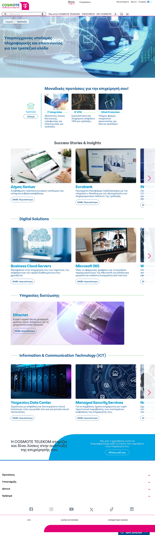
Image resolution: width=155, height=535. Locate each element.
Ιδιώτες (71, 2)
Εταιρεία (142, 2)
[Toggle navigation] (127, 14)
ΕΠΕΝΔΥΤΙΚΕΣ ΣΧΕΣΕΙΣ (118, 520)
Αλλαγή (31, 116)
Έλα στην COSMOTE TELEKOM (64, 14)
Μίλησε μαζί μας (117, 452)
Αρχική (9, 21)
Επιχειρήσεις (85, 2)
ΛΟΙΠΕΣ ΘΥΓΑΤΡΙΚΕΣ (69, 520)
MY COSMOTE (104, 14)
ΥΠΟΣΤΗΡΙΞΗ (88, 14)
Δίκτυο (134, 2)
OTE (29, 520)
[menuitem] (31, 509)
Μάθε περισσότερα (23, 281)
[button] (115, 14)
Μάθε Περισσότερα (23, 199)
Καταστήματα (123, 2)
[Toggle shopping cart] (123, 13)
